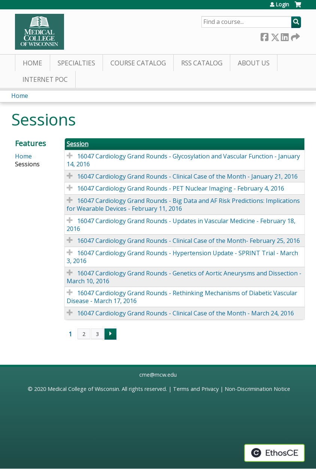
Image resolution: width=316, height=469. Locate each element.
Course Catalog (138, 63)
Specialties (76, 63)
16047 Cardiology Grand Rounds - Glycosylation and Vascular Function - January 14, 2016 (183, 160)
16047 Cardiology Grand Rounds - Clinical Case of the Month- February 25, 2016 (188, 241)
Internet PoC (45, 79)
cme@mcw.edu (158, 374)
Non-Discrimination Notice (257, 388)
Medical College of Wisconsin (83, 388)
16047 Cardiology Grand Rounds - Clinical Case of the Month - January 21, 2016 (187, 176)
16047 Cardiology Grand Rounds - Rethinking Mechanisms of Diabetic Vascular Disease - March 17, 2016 (182, 297)
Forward (294, 35)
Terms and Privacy (196, 388)
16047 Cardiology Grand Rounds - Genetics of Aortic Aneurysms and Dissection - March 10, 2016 (184, 277)
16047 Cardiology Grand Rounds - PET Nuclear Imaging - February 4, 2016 (180, 188)
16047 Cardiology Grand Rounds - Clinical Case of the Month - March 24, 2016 (185, 313)
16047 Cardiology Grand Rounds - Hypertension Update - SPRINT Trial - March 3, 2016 (182, 257)
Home (32, 63)
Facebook (264, 35)
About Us (254, 63)
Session (77, 144)
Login (282, 4)
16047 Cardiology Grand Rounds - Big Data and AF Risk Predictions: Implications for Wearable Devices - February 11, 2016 (183, 205)
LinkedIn (284, 35)
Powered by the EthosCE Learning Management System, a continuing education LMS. (274, 453)
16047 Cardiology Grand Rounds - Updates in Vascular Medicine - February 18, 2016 (181, 225)
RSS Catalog (201, 63)
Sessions (27, 164)
